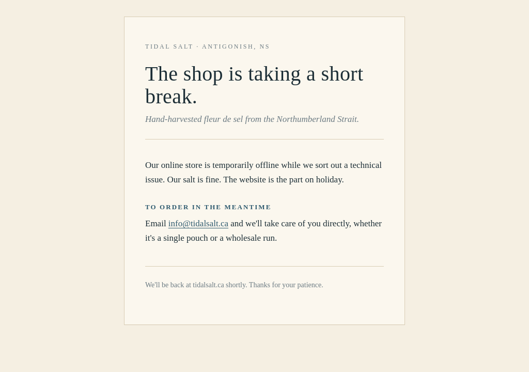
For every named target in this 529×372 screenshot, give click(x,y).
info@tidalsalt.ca (198, 223)
